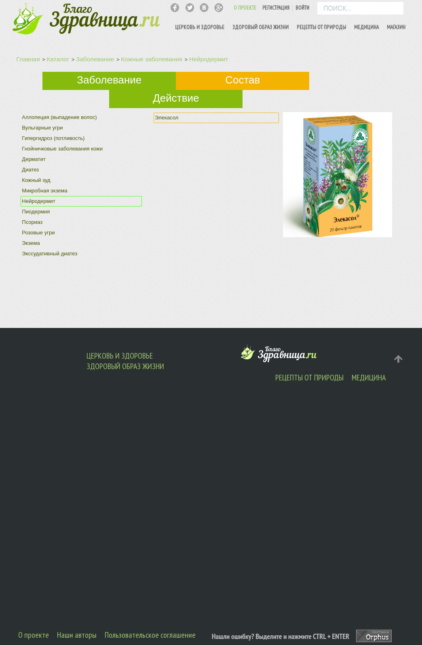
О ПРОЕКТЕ (245, 7)
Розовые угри (38, 233)
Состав (242, 80)
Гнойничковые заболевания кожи (62, 149)
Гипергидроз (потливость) (53, 138)
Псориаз (32, 222)
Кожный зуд (36, 180)
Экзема (31, 243)
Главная (28, 59)
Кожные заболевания (151, 59)
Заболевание (95, 59)
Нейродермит (208, 59)
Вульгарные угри (42, 128)
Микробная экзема (44, 191)
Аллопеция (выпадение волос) (59, 117)
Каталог (58, 59)
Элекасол (166, 118)
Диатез (30, 170)
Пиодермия (36, 212)
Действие (176, 98)
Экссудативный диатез (49, 253)
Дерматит (33, 159)
